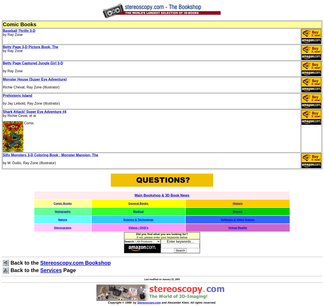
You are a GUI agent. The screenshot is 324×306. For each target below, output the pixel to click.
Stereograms (62, 227)
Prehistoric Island (17, 95)
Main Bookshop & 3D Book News (162, 195)
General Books (138, 203)
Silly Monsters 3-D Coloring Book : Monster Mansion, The (50, 155)
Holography (63, 211)
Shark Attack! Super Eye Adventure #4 (34, 112)
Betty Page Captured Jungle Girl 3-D (33, 63)
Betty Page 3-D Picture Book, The (30, 47)
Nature (62, 219)
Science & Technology (138, 219)
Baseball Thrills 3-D (19, 31)
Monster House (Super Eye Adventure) (35, 79)
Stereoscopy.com (149, 302)
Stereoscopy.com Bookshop (75, 263)
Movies (237, 211)
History (238, 203)
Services (51, 270)
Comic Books (63, 203)
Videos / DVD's (138, 227)
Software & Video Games (237, 219)
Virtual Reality (237, 227)
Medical (138, 211)
